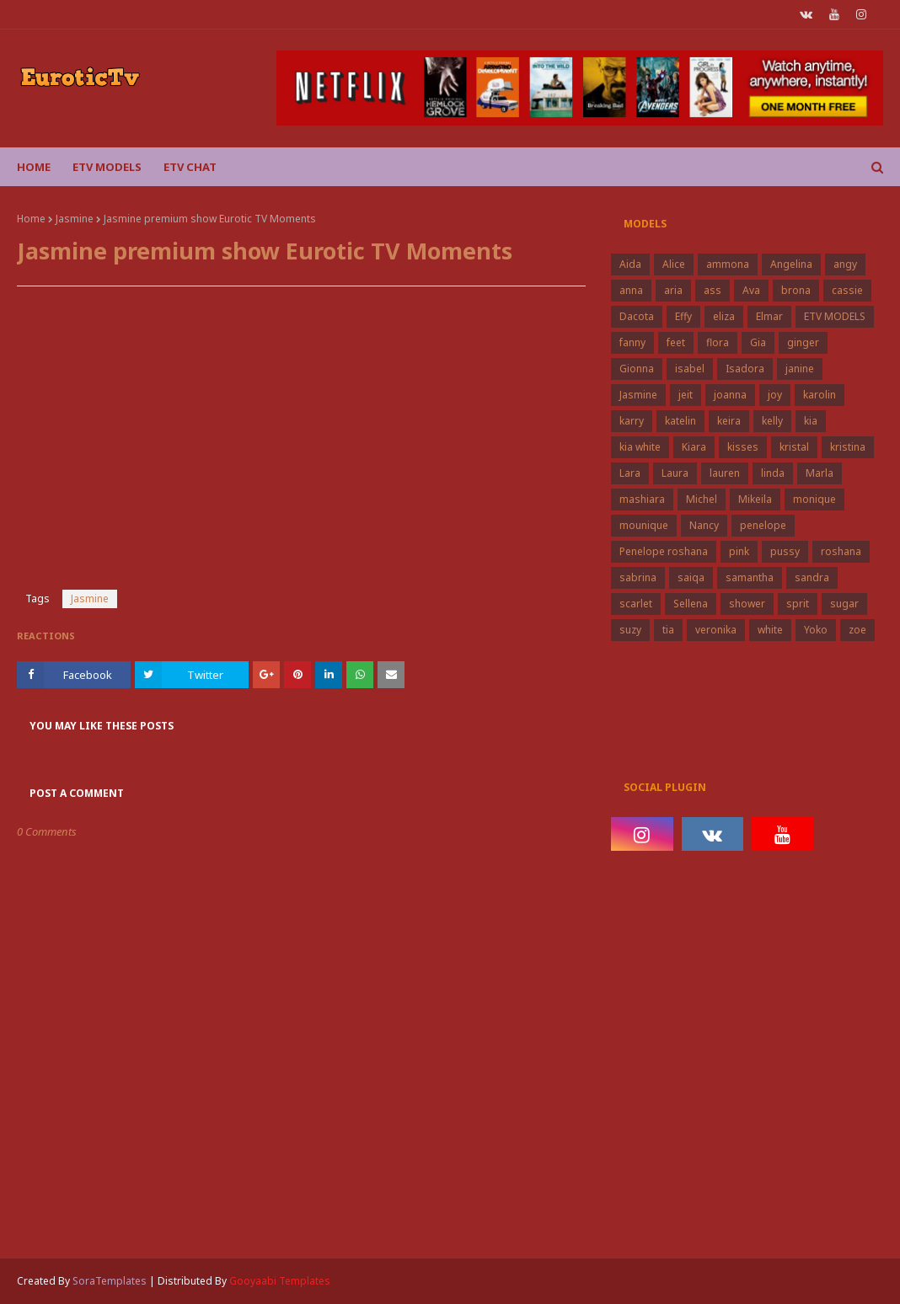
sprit (797, 603)
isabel (689, 368)
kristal (794, 447)
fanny (632, 342)
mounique (643, 525)
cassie (847, 290)
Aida (630, 264)
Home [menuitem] (34, 166)
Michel (701, 499)
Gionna (636, 368)
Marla (819, 473)
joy (775, 394)
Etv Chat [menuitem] (190, 166)
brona (796, 290)
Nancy (704, 525)
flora (717, 342)
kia (810, 421)
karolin (819, 394)
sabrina (637, 577)
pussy (785, 551)
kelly (772, 421)
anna (631, 290)
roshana (841, 551)
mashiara (642, 499)
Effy (683, 316)
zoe (857, 630)
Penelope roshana (663, 551)
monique (814, 499)
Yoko (816, 630)
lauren (725, 473)
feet (676, 342)
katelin (680, 421)
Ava (751, 290)
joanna (730, 394)
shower (747, 603)
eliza (724, 316)
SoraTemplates (109, 1281)
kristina (847, 447)
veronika (716, 630)
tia (668, 630)
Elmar (769, 316)
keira (729, 421)
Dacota (636, 316)
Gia (758, 342)
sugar (844, 603)
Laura (675, 473)
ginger (803, 342)
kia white (640, 447)
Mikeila (755, 499)
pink (739, 551)
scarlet (635, 603)
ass (712, 290)
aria (673, 290)
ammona (727, 264)
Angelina (791, 264)
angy (845, 264)
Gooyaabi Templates (279, 1281)
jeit (685, 394)
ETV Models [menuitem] (107, 166)
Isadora (745, 368)
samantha (750, 577)
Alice (673, 264)
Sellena (690, 603)
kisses (742, 447)
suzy (630, 630)
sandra (812, 577)
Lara (629, 473)
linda (773, 473)
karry (631, 421)
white (770, 630)
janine (799, 368)
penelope (763, 525)
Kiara (694, 447)
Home (31, 218)
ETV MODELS (834, 316)
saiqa (691, 577)
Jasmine (75, 218)
